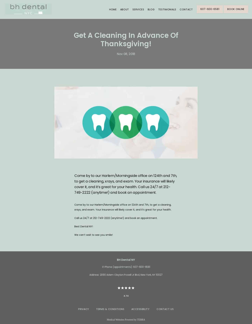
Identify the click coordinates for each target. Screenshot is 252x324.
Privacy (83, 309)
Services (138, 9)
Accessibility (140, 309)
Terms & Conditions (110, 309)
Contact (186, 9)
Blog (151, 9)
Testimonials (167, 9)
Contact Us (165, 309)
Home (113, 9)
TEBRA (141, 319)
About (124, 9)
